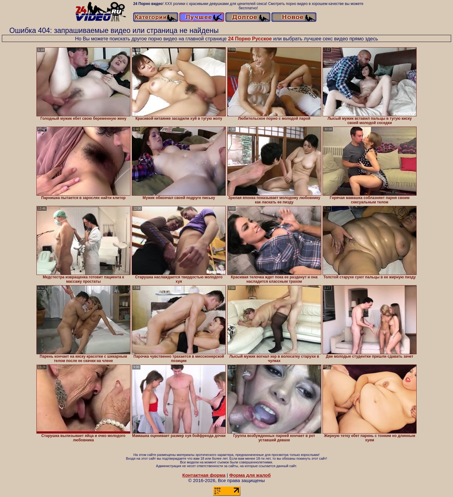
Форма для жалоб (250, 475)
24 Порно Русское (250, 38)
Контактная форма (203, 475)
